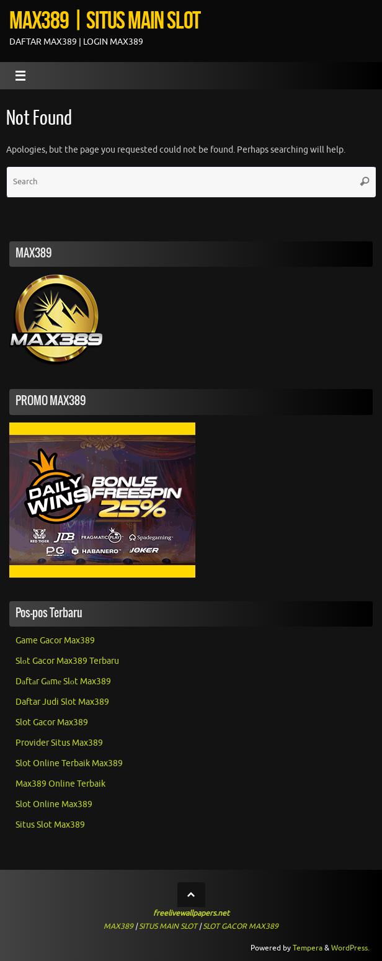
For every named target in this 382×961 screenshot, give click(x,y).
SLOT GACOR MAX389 (240, 926)
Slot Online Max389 (54, 804)
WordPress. (350, 948)
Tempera (307, 948)
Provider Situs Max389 (59, 743)
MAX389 (118, 926)
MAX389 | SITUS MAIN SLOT (104, 20)
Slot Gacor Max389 (52, 722)
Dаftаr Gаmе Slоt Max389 (63, 681)
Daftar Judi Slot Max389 (62, 702)
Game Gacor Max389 (55, 640)
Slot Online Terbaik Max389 (69, 763)
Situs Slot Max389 (50, 825)
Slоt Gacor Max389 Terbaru (67, 661)
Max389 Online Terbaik (60, 784)
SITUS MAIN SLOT (168, 926)
